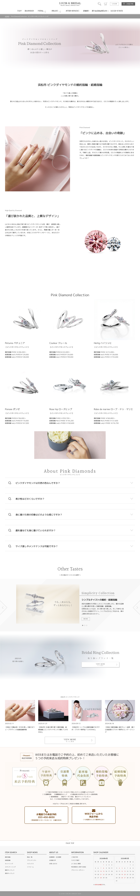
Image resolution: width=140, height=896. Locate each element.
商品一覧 (29, 857)
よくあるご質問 (76, 864)
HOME (7, 16)
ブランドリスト (31, 860)
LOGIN (114, 4)
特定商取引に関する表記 (78, 867)
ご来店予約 (129, 4)
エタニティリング (10, 867)
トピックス (30, 864)
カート (105, 4)
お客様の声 (52, 860)
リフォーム (30, 867)
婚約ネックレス (9, 870)
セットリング (9, 864)
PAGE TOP (70, 843)
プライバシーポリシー (78, 870)
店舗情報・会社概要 (55, 857)
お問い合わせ (53, 864)
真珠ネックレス (9, 873)
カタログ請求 (75, 860)
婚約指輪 (7, 857)
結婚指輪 (7, 860)
